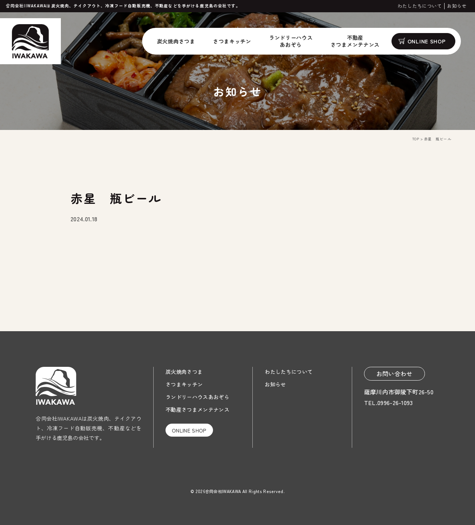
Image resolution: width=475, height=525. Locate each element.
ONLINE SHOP (426, 41)
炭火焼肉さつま (176, 41)
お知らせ (456, 6)
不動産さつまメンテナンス (197, 409)
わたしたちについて (419, 6)
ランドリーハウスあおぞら (197, 397)
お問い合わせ (394, 373)
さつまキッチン (232, 41)
